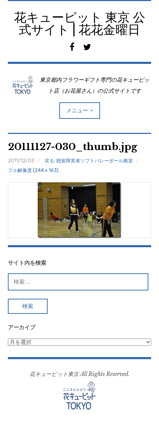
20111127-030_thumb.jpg (72, 147)
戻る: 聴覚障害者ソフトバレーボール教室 (89, 161)
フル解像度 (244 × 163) (33, 170)
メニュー (77, 110)
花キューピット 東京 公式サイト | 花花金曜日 (79, 23)
